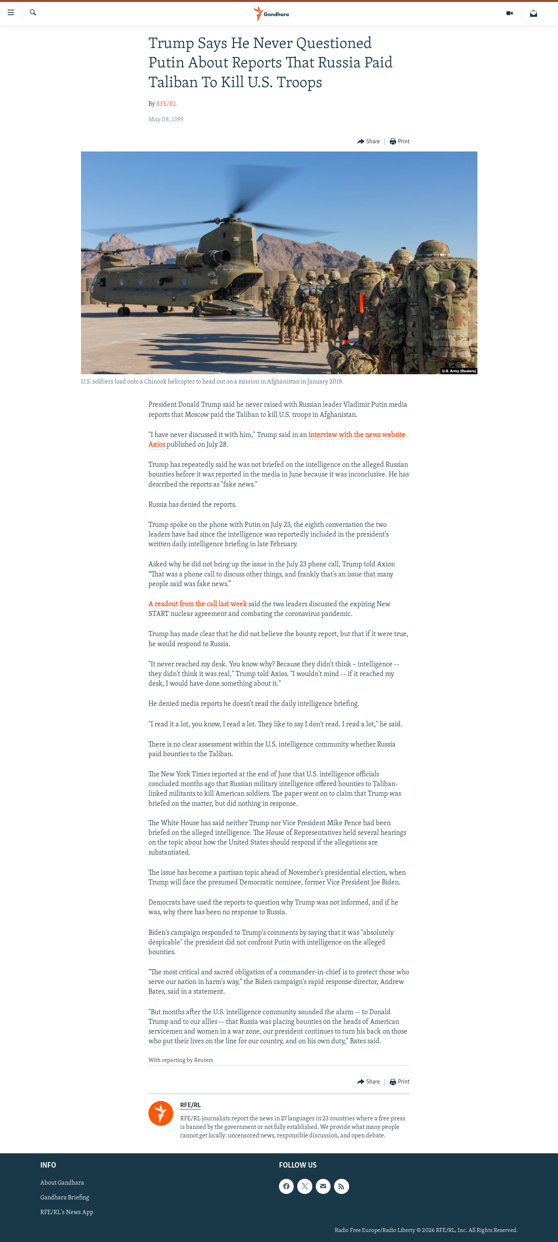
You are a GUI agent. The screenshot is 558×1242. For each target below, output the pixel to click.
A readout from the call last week (197, 604)
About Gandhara (62, 1183)
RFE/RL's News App (66, 1213)
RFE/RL (166, 104)
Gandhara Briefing (64, 1198)
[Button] (368, 142)
